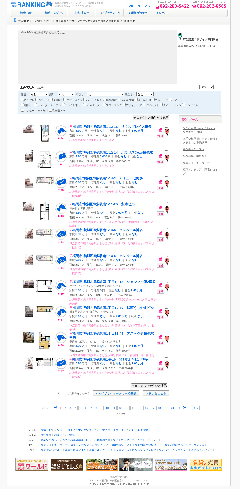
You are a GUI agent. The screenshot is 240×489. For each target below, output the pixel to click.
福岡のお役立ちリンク (177, 444)
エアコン (176, 99)
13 (126, 408)
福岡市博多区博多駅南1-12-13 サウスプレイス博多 (111, 126)
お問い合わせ (138, 13)
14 (133, 408)
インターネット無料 (35, 110)
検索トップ (25, 13)
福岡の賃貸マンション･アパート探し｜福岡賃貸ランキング (31, 4)
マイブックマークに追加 (116, 393)
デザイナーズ (133, 105)
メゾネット (151, 105)
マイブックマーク (109, 13)
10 (107, 408)
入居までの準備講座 (71, 440)
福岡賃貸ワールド (51, 449)
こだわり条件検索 (137, 430)
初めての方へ (53, 13)
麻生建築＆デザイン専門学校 (198, 39)
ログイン (161, 13)
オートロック (73, 99)
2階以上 (27, 105)
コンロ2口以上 (72, 105)
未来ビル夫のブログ (200, 449)
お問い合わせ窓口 (65, 435)
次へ (195, 408)
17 (153, 408)
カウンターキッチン (48, 105)
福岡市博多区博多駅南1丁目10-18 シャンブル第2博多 (113, 282)
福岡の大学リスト (193, 149)
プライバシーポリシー (144, 440)
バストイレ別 (93, 99)
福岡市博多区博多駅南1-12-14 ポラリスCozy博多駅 (111, 152)
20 (172, 408)
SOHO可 (56, 99)
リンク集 (199, 444)
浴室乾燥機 (126, 99)
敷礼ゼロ (28, 99)
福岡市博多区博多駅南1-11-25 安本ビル (102, 204)
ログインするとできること (83, 430)
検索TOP (23, 20)
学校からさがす (42, 20)
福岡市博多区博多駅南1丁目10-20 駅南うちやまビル (112, 308)
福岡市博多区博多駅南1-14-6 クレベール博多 (106, 230)
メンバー (59, 430)
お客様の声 (81, 13)
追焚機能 (110, 99)
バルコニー (160, 99)
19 (166, 408)
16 (146, 408)
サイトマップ (144, 6)
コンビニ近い (191, 105)
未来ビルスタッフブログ (141, 449)
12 (120, 408)
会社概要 (46, 435)
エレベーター (93, 105)
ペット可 (42, 99)
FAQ (131, 6)
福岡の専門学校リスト (196, 156)
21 (179, 408)
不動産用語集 (102, 440)
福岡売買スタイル (75, 449)
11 (113, 408)
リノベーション (171, 105)
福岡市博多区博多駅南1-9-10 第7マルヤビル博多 (109, 359)
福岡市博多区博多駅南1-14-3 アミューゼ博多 (106, 178)
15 (139, 408)
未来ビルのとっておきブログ (106, 449)
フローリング (113, 105)
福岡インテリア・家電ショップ (89, 444)
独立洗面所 (143, 99)
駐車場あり (57, 110)
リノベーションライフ (172, 449)
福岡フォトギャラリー (196, 162)
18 (159, 408)
